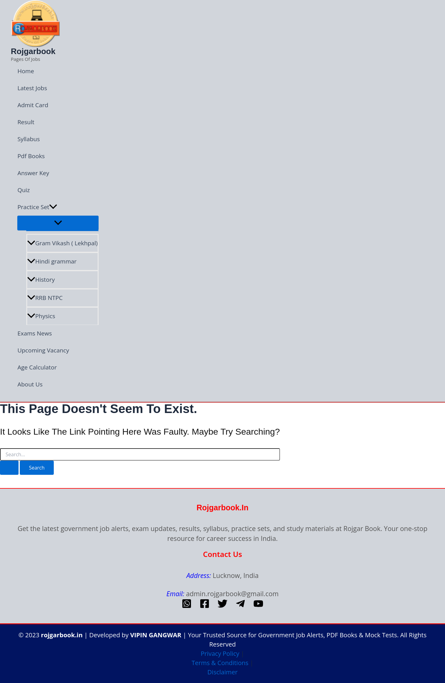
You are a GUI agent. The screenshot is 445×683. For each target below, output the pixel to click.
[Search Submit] (9, 468)
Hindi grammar (52, 261)
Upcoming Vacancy (43, 350)
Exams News (34, 333)
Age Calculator (37, 367)
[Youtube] (258, 606)
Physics (41, 316)
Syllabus (28, 139)
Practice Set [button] (37, 207)
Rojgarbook (33, 51)
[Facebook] (205, 606)
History (41, 280)
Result (25, 122)
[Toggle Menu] (58, 223)
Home (25, 71)
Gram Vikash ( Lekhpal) (62, 243)
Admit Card (32, 105)
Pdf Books (31, 156)
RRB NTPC (45, 298)
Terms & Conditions (220, 663)
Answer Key (33, 173)
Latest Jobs (32, 88)
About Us (29, 384)
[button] (53, 207)
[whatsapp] (187, 606)
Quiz (23, 190)
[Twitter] (222, 606)
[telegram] (240, 606)
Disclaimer (222, 672)
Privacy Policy (220, 653)
